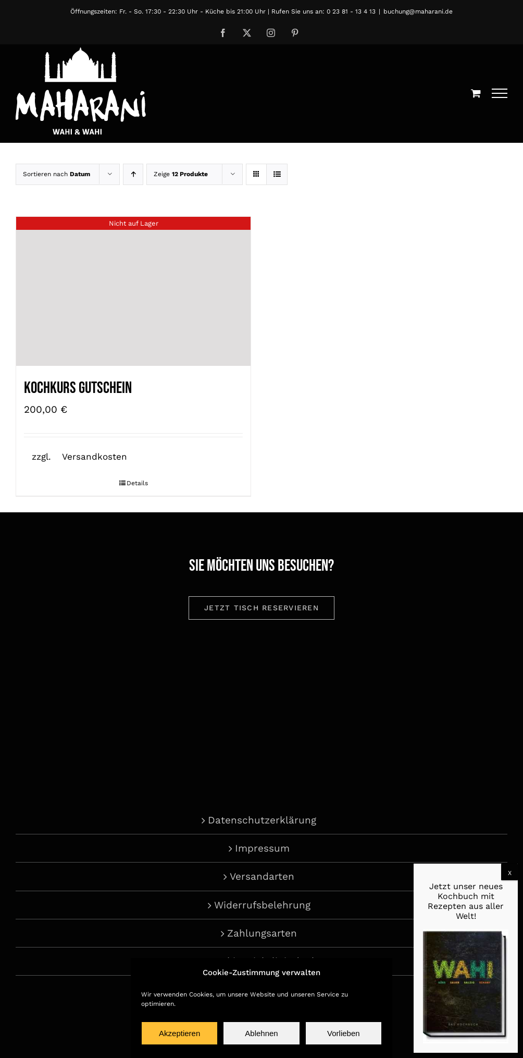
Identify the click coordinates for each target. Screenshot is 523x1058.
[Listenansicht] (277, 174)
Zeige (181, 174)
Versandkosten (94, 456)
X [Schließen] (510, 873)
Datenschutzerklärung (262, 820)
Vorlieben (343, 1033)
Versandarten (262, 876)
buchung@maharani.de (418, 11)
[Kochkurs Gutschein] (133, 291)
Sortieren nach (56, 174)
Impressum (262, 848)
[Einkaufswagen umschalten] (476, 93)
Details (137, 483)
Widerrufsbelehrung (262, 905)
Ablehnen (261, 1033)
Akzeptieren (179, 1033)
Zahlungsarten (262, 933)
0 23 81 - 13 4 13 (351, 11)
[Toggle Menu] (500, 93)
